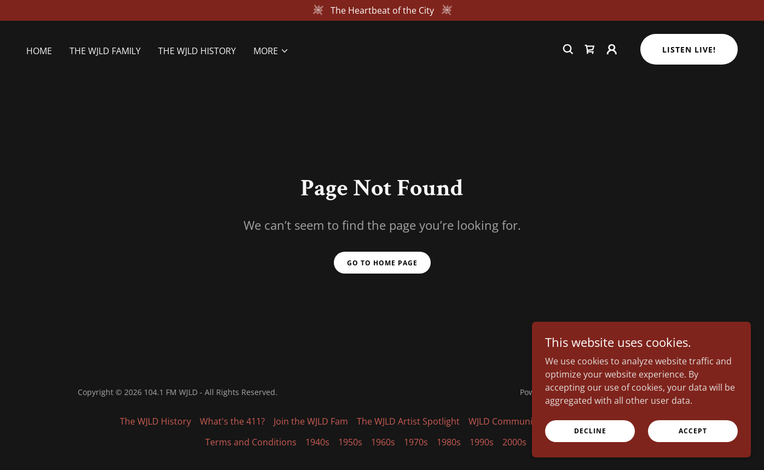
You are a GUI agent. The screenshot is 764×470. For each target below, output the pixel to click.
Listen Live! (689, 49)
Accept (693, 431)
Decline (590, 431)
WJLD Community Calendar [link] (524, 421)
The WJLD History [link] (197, 51)
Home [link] (39, 51)
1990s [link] (482, 442)
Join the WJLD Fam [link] (311, 421)
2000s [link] (514, 442)
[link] (590, 49)
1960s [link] (383, 442)
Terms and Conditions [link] (251, 442)
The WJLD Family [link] (105, 51)
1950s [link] (350, 442)
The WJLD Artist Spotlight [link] (408, 421)
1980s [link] (449, 442)
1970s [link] (416, 442)
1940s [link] (317, 442)
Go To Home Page (382, 263)
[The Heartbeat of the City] (382, 10)
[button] (271, 50)
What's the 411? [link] (232, 421)
